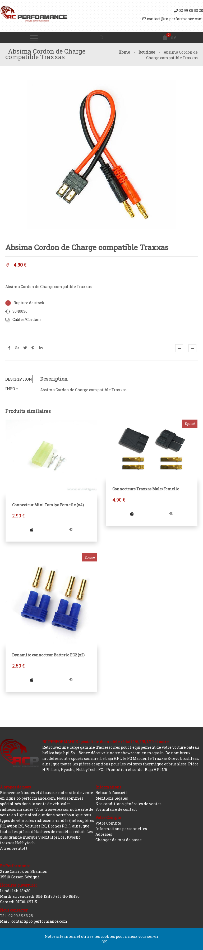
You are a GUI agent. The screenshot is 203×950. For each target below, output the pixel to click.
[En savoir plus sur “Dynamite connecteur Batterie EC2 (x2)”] (31, 679)
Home (124, 52)
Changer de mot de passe (118, 839)
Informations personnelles (121, 828)
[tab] (18, 379)
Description (18, 379)
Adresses (103, 834)
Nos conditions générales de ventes (128, 803)
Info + (11, 388)
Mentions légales (111, 798)
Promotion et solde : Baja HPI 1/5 (136, 769)
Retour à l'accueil (111, 792)
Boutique (147, 52)
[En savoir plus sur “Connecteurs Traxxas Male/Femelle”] (132, 513)
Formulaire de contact (116, 809)
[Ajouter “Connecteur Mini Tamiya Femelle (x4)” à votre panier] (31, 529)
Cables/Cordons (26, 319)
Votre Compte (108, 823)
